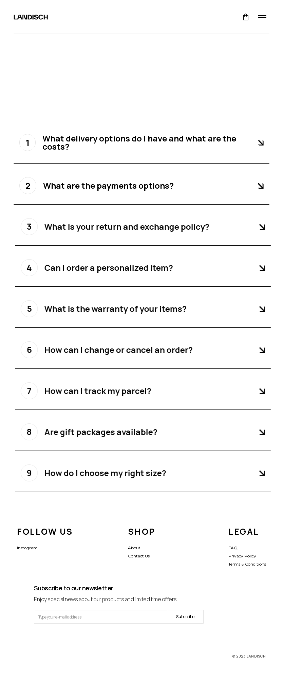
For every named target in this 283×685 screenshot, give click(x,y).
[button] (246, 17)
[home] (31, 17)
